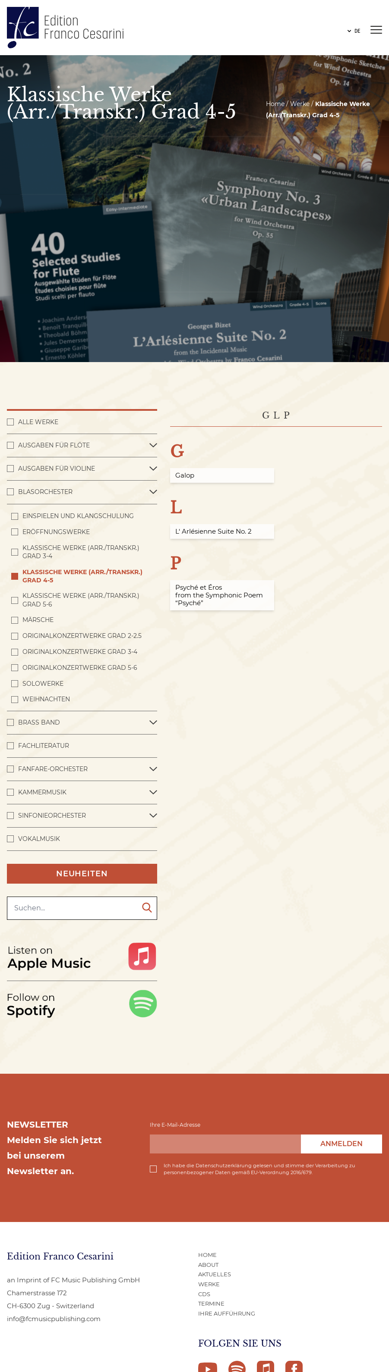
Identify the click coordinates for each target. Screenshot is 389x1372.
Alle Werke (38, 422)
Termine (211, 1303)
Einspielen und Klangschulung (78, 516)
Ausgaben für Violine (56, 468)
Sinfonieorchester (52, 815)
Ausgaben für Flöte (54, 445)
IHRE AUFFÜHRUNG (226, 1313)
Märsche (38, 620)
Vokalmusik (39, 839)
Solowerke (42, 684)
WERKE (209, 1284)
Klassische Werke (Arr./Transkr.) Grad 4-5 (82, 576)
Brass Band (39, 722)
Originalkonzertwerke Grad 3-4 (79, 652)
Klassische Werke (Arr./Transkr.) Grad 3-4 (80, 552)
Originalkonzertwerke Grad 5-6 (79, 668)
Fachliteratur (43, 746)
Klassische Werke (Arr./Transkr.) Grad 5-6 (80, 600)
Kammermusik (42, 792)
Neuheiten (82, 873)
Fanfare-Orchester (53, 769)
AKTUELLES (214, 1274)
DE (353, 31)
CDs (204, 1294)
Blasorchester (45, 492)
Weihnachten (46, 699)
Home (275, 104)
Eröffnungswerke (56, 532)
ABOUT (208, 1264)
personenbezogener (189, 1172)
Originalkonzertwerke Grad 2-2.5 (82, 636)
